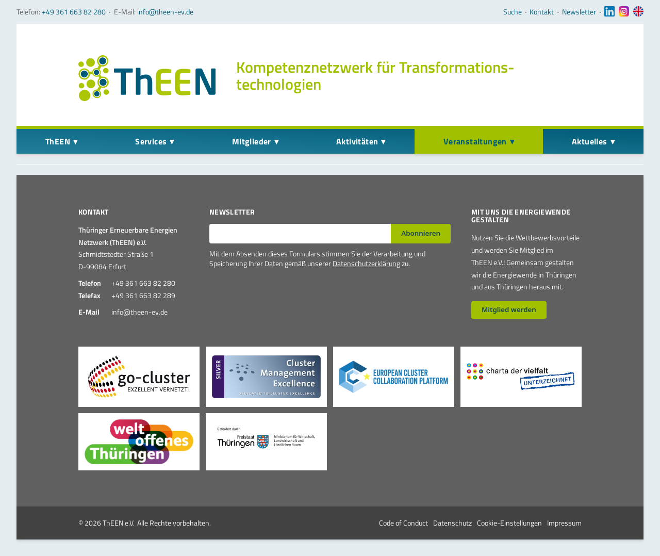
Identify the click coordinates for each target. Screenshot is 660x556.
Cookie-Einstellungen (509, 522)
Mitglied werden (509, 309)
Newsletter (579, 11)
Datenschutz (452, 522)
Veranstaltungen (475, 141)
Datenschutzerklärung (366, 263)
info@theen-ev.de (165, 11)
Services (151, 141)
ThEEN (57, 141)
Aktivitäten (357, 141)
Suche (512, 11)
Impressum (564, 522)
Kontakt (542, 11)
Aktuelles (589, 141)
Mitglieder (251, 141)
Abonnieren (420, 233)
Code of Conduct (403, 522)
